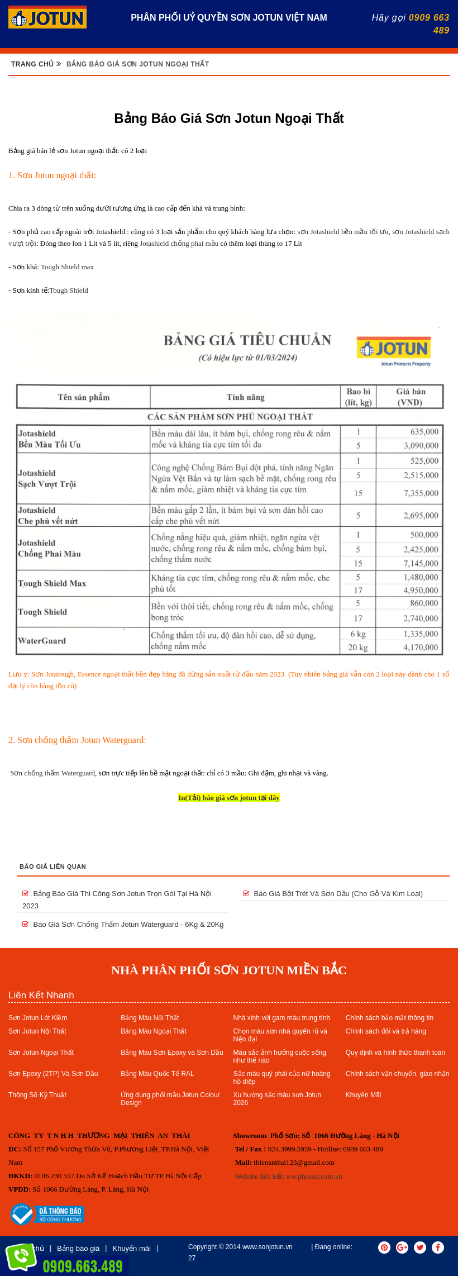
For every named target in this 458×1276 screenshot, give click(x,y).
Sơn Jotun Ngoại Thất (41, 1052)
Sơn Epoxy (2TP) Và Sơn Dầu (53, 1074)
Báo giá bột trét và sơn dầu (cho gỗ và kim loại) (333, 893)
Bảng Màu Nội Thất (150, 1018)
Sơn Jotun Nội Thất (37, 1031)
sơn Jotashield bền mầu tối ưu (342, 231)
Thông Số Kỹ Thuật (37, 1095)
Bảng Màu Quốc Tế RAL (157, 1074)
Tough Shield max (67, 267)
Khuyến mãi (131, 1248)
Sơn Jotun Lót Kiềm (37, 1018)
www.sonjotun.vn (267, 1247)
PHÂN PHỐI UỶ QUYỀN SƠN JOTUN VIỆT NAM (229, 17)
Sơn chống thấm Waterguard (52, 773)
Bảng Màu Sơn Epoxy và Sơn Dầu (172, 1052)
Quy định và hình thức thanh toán (395, 1052)
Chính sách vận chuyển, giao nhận (398, 1074)
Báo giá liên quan (53, 866)
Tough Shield (68, 290)
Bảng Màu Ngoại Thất (154, 1031)
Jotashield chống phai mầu (179, 243)
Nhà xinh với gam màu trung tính (282, 1018)
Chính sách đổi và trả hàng (386, 1031)
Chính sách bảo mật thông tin (389, 1018)
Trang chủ (32, 64)
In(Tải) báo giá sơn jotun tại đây (229, 797)
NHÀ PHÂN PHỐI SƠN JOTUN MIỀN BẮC (229, 970)
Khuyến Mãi (363, 1095)
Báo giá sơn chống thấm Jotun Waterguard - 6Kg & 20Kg (123, 924)
